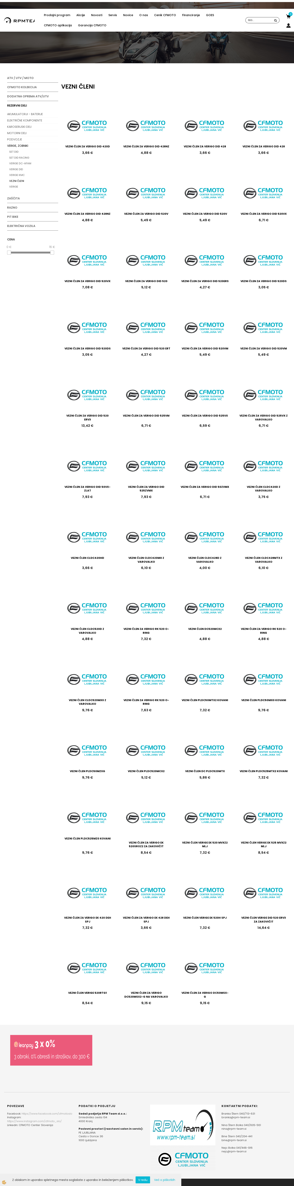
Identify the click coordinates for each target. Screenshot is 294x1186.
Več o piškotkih (164, 1180)
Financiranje (191, 15)
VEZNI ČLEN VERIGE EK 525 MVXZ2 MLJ (263, 844)
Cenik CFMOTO (165, 15)
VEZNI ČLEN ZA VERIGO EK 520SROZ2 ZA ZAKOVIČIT (146, 844)
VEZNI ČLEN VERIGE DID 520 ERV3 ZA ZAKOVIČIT (263, 920)
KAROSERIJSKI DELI (19, 127)
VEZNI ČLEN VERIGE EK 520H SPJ (205, 918)
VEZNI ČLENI (16, 181)
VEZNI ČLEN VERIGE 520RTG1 (87, 993)
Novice (128, 15)
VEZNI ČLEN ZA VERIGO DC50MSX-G (205, 995)
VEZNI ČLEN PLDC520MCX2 (146, 771)
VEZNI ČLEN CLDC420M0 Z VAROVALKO (146, 560)
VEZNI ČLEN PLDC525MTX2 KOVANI (264, 771)
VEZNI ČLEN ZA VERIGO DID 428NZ (146, 146)
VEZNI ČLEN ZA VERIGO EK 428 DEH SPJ (146, 920)
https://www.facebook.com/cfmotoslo (47, 1114)
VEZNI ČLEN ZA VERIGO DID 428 (205, 146)
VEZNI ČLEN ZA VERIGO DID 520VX (264, 214)
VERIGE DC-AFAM (20, 163)
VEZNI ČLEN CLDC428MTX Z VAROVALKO (263, 560)
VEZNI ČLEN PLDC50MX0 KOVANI (263, 700)
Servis (112, 15)
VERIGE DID (16, 169)
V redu (142, 1180)
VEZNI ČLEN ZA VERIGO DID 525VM (146, 416)
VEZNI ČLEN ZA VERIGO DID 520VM (205, 348)
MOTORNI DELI (17, 133)
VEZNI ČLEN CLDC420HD (87, 558)
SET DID (14, 152)
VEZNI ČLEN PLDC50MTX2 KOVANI (205, 700)
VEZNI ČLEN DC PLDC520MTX (205, 771)
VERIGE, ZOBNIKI (17, 146)
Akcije (80, 15)
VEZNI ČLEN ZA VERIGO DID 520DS (264, 281)
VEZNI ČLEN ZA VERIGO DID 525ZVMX (146, 489)
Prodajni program (57, 15)
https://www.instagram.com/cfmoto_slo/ (34, 1121)
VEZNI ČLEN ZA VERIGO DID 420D (87, 146)
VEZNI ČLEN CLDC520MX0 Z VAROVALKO (87, 702)
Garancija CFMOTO (92, 25)
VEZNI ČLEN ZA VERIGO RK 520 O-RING (146, 631)
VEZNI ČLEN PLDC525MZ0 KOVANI (88, 838)
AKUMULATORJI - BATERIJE (25, 114)
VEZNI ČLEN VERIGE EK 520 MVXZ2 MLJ (205, 844)
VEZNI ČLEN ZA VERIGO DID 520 (146, 281)
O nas (143, 15)
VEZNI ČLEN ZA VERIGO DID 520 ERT (146, 348)
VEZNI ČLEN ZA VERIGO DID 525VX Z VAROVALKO (263, 417)
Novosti (96, 15)
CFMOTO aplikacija (58, 25)
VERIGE (13, 187)
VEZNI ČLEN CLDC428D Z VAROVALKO (205, 560)
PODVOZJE (14, 139)
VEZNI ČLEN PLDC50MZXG (87, 771)
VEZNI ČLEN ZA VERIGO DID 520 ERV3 (87, 417)
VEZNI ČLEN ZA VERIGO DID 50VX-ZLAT (87, 489)
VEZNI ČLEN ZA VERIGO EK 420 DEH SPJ (87, 920)
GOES (210, 15)
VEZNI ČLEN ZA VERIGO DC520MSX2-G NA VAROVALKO (146, 995)
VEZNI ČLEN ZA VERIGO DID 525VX (205, 416)
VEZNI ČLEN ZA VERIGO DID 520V (146, 214)
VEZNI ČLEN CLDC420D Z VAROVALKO (263, 489)
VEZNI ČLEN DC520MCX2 (205, 629)
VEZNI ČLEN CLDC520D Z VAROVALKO (87, 631)
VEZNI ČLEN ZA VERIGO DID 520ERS (205, 281)
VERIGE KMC (17, 175)
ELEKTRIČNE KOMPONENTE (24, 120)
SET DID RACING (19, 158)
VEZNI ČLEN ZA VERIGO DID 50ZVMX (205, 487)
